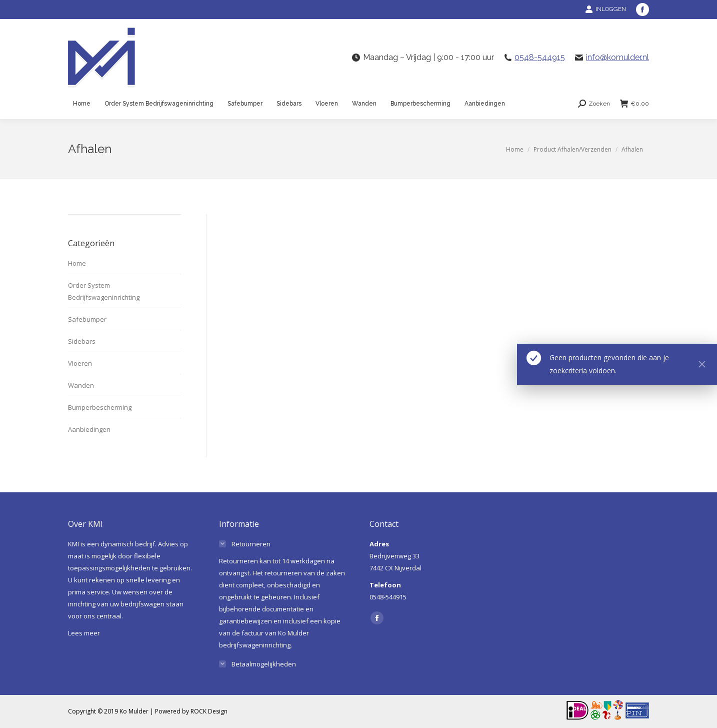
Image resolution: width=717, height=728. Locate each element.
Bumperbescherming (100, 407)
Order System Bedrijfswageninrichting (104, 291)
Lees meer (84, 632)
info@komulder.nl (617, 57)
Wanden (81, 385)
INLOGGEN (605, 9)
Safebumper (87, 319)
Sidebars (82, 341)
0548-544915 (539, 57)
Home (77, 263)
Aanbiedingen (89, 429)
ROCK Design (209, 711)
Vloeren (80, 363)
